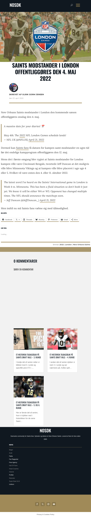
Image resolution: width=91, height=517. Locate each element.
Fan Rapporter (13, 459)
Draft (10, 453)
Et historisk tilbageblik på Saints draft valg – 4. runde (62, 356)
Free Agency (13, 462)
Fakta (11, 456)
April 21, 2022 (36, 139)
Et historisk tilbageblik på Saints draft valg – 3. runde (28, 356)
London (68, 244)
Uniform (11, 484)
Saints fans (22, 147)
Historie (11, 472)
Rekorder (12, 478)
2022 (22, 135)
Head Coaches (13, 469)
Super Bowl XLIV (14, 481)
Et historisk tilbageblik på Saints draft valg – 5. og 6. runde (28, 405)
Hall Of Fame (13, 465)
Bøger (11, 450)
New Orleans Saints (81, 244)
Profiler (11, 475)
